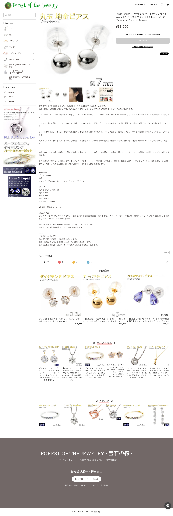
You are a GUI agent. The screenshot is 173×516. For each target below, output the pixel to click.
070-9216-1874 (86, 479)
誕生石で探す (14, 59)
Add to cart (142, 41)
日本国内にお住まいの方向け (142, 47)
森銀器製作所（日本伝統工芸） (19, 78)
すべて (46, 262)
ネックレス (13, 29)
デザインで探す (15, 53)
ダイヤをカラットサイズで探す (19, 66)
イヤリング (13, 41)
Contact (153, 4)
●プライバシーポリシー (66, 460)
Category (140, 4)
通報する (166, 252)
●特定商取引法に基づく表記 (90, 460)
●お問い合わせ (110, 460)
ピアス (11, 35)
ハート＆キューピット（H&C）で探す (18, 72)
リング (11, 47)
